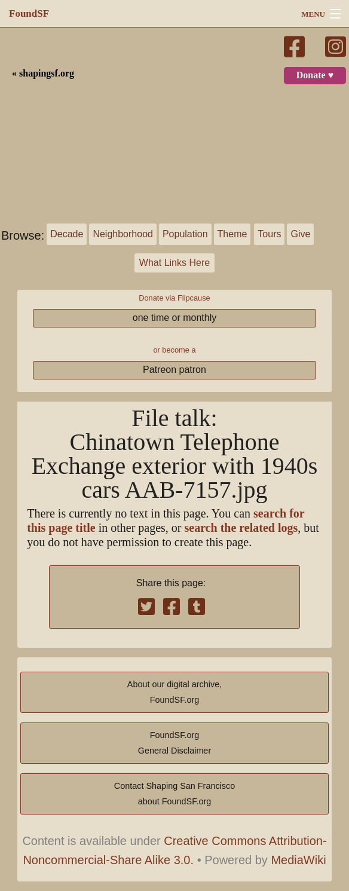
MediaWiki (298, 859)
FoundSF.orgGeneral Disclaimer (174, 742)
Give (300, 234)
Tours (269, 234)
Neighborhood (123, 234)
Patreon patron (174, 370)
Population (185, 234)
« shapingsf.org (43, 73)
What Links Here (174, 263)
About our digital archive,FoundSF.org (174, 692)
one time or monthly (175, 318)
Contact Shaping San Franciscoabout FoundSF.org (174, 793)
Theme (232, 234)
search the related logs (241, 528)
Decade (66, 234)
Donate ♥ (314, 75)
